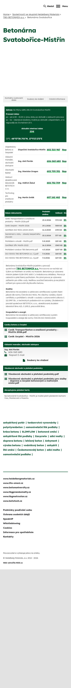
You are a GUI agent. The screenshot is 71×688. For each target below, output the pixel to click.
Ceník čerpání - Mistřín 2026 (24, 336)
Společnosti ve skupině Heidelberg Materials (35, 14)
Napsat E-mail (16, 355)
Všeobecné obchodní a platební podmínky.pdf (33, 374)
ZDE (32, 131)
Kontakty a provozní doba (14, 99)
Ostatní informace (57, 99)
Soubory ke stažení (35, 99)
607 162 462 (53, 197)
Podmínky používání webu (17, 510)
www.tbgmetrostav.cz (15, 496)
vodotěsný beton (34, 445)
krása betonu (11, 431)
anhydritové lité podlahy (17, 436)
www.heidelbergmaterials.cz (19, 478)
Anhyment (51, 440)
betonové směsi (47, 431)
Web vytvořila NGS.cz (13, 563)
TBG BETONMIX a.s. (13, 17)
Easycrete (41, 436)
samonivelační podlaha (17, 454)
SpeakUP (8, 518)
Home (6, 14)
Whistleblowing (11, 523)
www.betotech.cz (12, 500)
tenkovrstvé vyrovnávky (42, 422)
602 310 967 (53, 149)
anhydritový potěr (14, 422)
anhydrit (52, 445)
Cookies (7, 527)
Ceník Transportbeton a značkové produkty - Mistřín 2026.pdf (33, 330)
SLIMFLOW (28, 431)
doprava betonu (12, 440)
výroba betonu (12, 445)
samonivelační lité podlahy (42, 427)
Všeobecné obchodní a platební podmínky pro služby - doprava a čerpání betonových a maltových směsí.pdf (37, 381)
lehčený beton (33, 440)
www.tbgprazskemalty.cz (17, 492)
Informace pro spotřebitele (18, 532)
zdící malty (56, 436)
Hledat (48, 6)
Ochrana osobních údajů (16, 514)
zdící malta (53, 449)
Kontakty (8, 536)
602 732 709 (53, 182)
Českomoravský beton (30, 449)
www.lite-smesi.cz (13, 483)
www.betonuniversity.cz (16, 487)
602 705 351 (53, 171)
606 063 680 (54, 161)
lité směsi (8, 449)
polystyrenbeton (13, 427)
